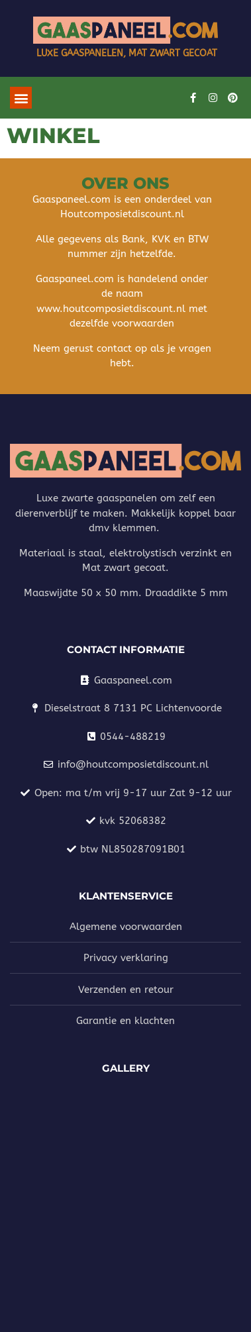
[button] (21, 98)
